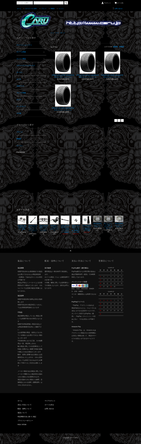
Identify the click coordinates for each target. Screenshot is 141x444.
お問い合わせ (117, 8)
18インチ (62, 32)
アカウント (106, 3)
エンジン (60, 8)
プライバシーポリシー (25, 420)
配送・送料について (25, 409)
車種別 (51, 8)
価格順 (115, 47)
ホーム (19, 8)
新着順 (121, 47)
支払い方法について (25, 405)
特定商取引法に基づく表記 (27, 416)
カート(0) (118, 3)
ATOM (24, 424)
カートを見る (49, 405)
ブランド (42, 8)
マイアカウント (50, 401)
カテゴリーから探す (29, 8)
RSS (19, 424)
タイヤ (57, 32)
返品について (22, 413)
